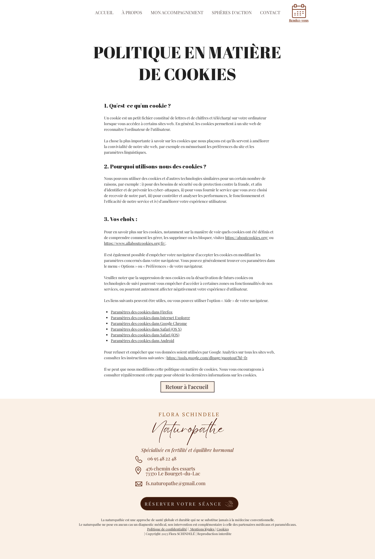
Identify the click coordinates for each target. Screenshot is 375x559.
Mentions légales (201, 529)
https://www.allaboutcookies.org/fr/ (134, 243)
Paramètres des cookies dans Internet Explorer (150, 317)
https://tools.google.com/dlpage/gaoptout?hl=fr (206, 357)
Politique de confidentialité (167, 529)
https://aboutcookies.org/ (246, 237)
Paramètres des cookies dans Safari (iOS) (145, 334)
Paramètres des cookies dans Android (142, 340)
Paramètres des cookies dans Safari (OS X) (146, 329)
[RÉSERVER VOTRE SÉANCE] (189, 503)
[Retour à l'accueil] (187, 386)
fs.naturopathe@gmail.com (176, 483)
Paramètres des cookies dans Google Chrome (149, 323)
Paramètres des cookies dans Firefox (141, 312)
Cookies (223, 529)
